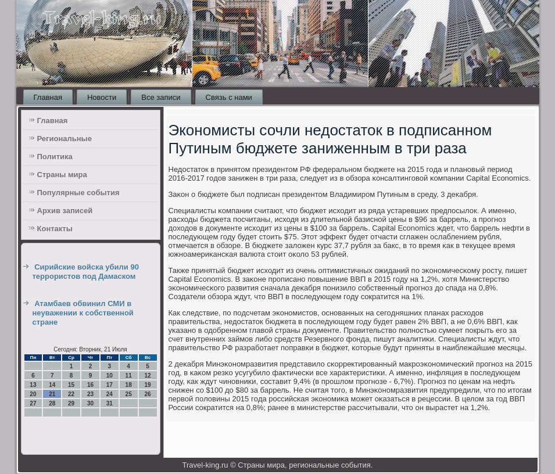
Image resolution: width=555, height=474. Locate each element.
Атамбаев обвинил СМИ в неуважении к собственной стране (83, 313)
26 (147, 394)
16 (90, 385)
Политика (55, 156)
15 (71, 385)
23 (90, 394)
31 (109, 403)
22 (71, 394)
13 (33, 385)
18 (129, 385)
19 (147, 385)
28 (52, 403)
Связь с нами (229, 97)
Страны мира (62, 174)
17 (109, 385)
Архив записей (65, 210)
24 (109, 394)
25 (129, 394)
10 (109, 375)
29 (71, 403)
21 (52, 394)
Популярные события (78, 192)
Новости (101, 97)
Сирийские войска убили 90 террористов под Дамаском (86, 272)
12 (147, 375)
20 (33, 394)
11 (129, 375)
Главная (48, 97)
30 (90, 403)
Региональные (64, 138)
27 (33, 403)
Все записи (160, 97)
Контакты (55, 228)
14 (52, 385)
